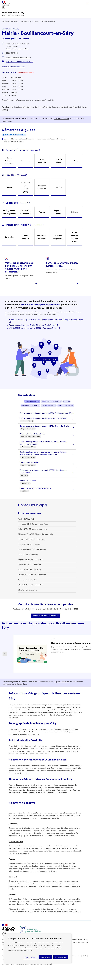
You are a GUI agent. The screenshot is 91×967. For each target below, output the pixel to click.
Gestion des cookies (73, 956)
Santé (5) (66, 401)
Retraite (58, 187)
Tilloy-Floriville (78, 107)
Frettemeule (29, 107)
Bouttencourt (57, 107)
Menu (88, 3)
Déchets (74, 212)
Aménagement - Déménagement (9, 212)
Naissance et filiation (42, 187)
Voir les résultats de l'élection (44, 615)
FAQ (84, 956)
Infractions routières (41, 237)
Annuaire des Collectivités (9, 21)
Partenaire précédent (5, 654)
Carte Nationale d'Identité (9, 161)
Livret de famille (58, 161)
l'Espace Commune (61, 118)
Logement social (58, 212)
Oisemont (13, 877)
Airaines (12, 894)
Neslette (47, 107)
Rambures (68, 107)
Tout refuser (45, 957)
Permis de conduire (25, 237)
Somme (36, 21)
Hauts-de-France (26, 21)
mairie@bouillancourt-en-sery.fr (18, 57)
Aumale (12, 859)
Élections (74, 161)
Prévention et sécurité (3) (30, 405)
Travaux (42, 212)
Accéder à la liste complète (45, 359)
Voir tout (34, 150)
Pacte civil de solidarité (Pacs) (25, 187)
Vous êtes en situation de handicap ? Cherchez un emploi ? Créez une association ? (19, 267)
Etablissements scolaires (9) (51, 401)
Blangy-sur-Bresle (16, 841)
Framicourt (18, 107)
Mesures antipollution (58, 237)
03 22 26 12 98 (12, 53)
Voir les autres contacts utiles (13, 66)
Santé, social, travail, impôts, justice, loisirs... (62, 264)
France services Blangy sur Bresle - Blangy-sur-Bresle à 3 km (32, 325)
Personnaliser (30, 957)
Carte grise (9, 237)
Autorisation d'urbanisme (25, 212)
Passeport (25, 161)
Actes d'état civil (42, 161)
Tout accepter (61, 957)
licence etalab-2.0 (44, 964)
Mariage (9, 187)
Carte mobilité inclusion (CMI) (74, 237)
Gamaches (39, 107)
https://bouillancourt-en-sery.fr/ (18, 61)
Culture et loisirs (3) (49, 405)
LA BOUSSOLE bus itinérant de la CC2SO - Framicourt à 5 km (33, 328)
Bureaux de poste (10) (65, 405)
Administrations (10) (32, 401)
